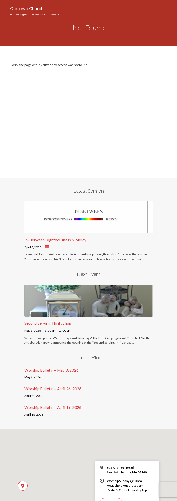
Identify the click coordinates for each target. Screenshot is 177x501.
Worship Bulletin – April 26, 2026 (52, 388)
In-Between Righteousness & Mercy (55, 240)
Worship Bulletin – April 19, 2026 (52, 407)
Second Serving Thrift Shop (47, 323)
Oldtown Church (35, 11)
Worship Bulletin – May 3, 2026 (51, 370)
